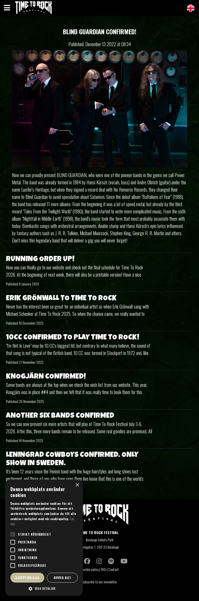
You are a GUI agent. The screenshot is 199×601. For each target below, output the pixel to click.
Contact (113, 569)
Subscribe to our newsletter (99, 581)
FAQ (103, 569)
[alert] (44, 538)
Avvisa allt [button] (62, 577)
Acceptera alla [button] (27, 577)
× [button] (77, 485)
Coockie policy (89, 569)
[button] (44, 588)
